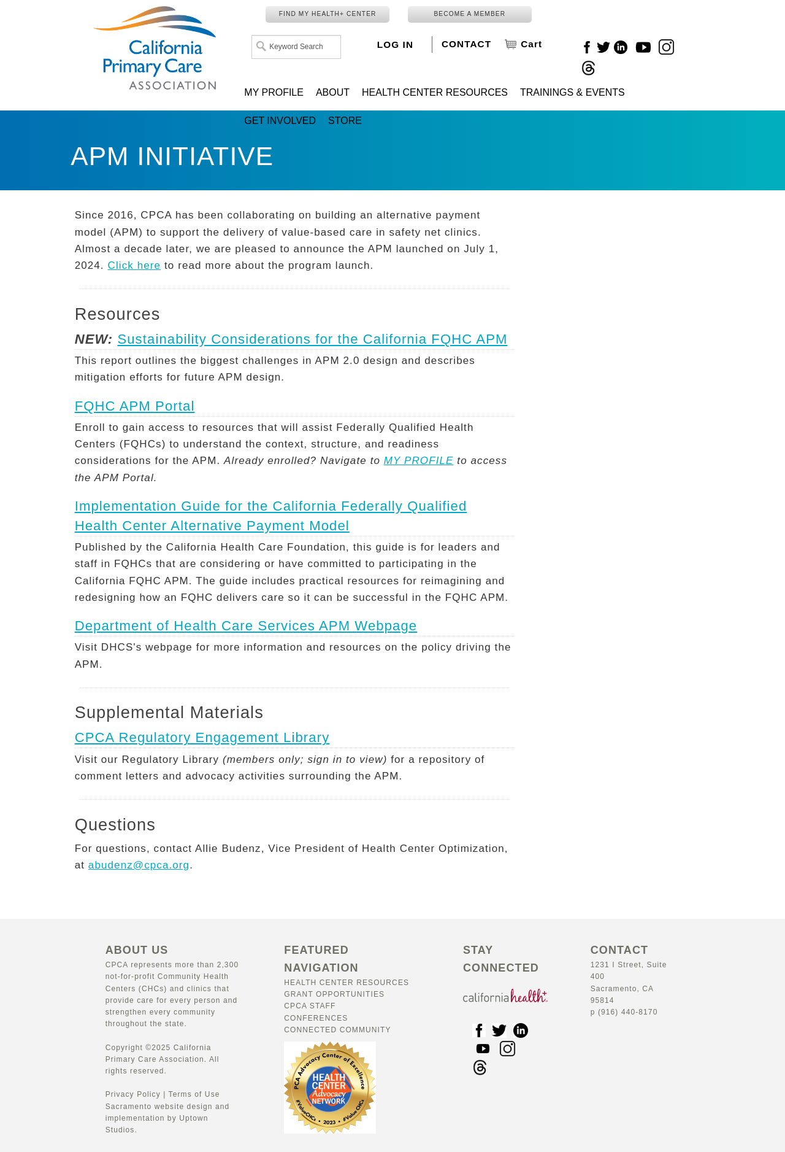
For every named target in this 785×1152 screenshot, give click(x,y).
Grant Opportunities (334, 994)
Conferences (316, 1018)
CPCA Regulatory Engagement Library (202, 737)
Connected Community (337, 1030)
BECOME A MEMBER (469, 13)
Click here (134, 265)
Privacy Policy (133, 1094)
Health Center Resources (346, 982)
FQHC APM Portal (135, 406)
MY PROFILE (419, 460)
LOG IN (395, 44)
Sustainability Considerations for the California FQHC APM (312, 339)
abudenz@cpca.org (139, 865)
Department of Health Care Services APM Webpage (246, 625)
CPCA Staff (309, 1006)
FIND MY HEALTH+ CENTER (328, 13)
